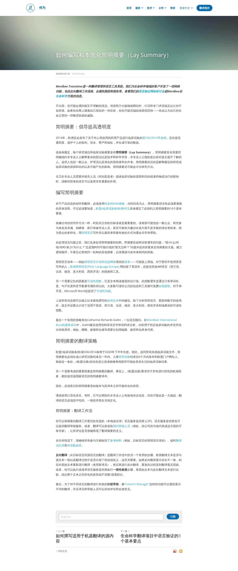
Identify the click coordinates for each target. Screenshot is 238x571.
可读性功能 (103, 291)
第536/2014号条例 (154, 138)
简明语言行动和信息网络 (100, 262)
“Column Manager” (136, 484)
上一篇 (60, 531)
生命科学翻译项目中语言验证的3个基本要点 (151, 538)
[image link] (30, 7)
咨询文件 (113, 300)
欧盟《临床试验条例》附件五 (113, 208)
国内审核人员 (121, 426)
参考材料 (116, 440)
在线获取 (164, 286)
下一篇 (125, 531)
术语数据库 (74, 445)
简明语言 (87, 233)
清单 (127, 262)
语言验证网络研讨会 (151, 91)
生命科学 (61, 96)
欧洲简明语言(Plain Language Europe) (95, 266)
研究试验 (124, 357)
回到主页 (61, 551)
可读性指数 (94, 281)
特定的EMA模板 (114, 203)
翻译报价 (204, 8)
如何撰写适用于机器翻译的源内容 (85, 538)
